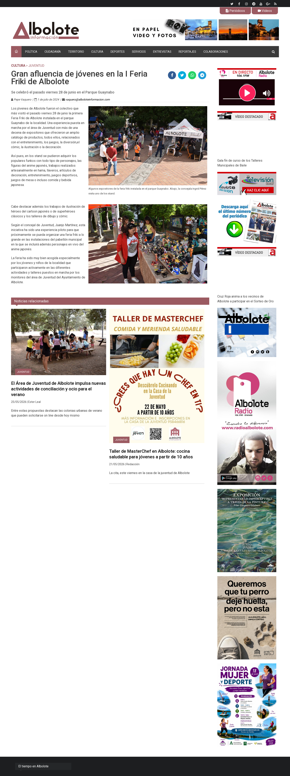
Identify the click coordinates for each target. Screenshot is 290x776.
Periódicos (235, 11)
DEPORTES (118, 51)
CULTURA (97, 51)
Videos (265, 11)
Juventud (23, 372)
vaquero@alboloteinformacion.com (87, 99)
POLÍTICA (31, 51)
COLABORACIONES (215, 51)
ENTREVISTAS (162, 51)
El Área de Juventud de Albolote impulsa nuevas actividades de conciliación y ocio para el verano (58, 389)
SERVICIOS (139, 51)
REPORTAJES (187, 51)
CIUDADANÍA (53, 51)
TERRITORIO (76, 51)
